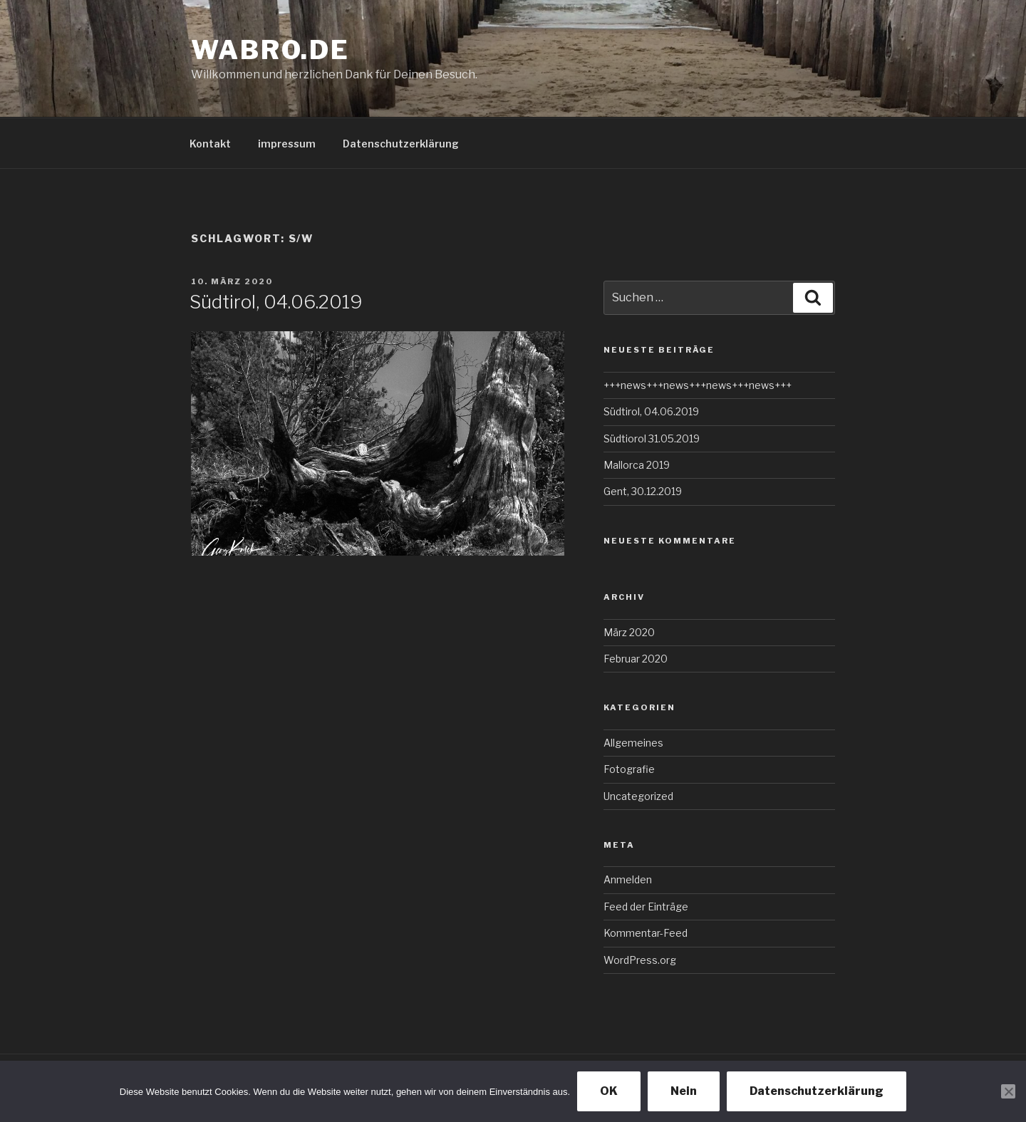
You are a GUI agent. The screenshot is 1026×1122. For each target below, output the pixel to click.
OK (609, 1091)
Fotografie (629, 769)
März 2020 (629, 632)
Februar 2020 (635, 659)
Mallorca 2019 (636, 465)
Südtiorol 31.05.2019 (651, 438)
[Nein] (1008, 1091)
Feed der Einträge (645, 906)
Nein (683, 1091)
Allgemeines (633, 743)
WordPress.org (639, 960)
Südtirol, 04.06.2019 (276, 302)
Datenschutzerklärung (401, 143)
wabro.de (270, 50)
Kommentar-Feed (645, 933)
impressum (287, 143)
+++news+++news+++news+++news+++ (697, 385)
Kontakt (210, 143)
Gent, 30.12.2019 (642, 491)
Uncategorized (638, 796)
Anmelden (627, 879)
